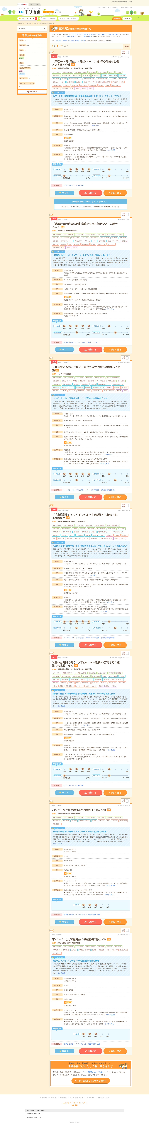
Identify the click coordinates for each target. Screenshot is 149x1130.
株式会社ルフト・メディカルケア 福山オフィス (80, 342)
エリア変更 (58, 12)
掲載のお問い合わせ (126, 7)
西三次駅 (71, 41)
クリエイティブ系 (111, 34)
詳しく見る (116, 193)
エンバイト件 (35, 4)
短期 (68, 36)
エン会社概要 (90, 1097)
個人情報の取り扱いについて (48, 1097)
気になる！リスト (29, 18)
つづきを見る (94, 125)
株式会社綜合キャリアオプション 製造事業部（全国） (83, 915)
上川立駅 (58, 41)
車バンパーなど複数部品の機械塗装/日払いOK (79, 939)
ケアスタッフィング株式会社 (74, 185)
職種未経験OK (88, 36)
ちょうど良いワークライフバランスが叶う (30, 8)
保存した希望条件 (49, 18)
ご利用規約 (63, 1097)
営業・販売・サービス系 (97, 34)
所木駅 (77, 41)
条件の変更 (33, 91)
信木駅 (83, 41)
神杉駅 (65, 41)
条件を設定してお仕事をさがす (92, 1081)
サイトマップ (115, 7)
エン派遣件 (22, 4)
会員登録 (117, 18)
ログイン (127, 18)
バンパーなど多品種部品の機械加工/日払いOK (79, 810)
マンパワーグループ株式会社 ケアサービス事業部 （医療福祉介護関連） (89, 490)
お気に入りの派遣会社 (69, 18)
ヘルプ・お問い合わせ (103, 7)
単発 (72, 36)
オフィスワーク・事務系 (80, 34)
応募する (92, 193)
